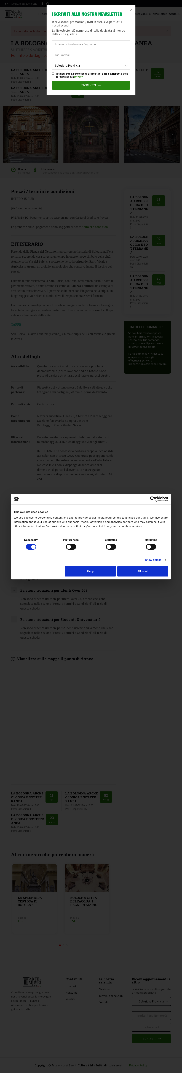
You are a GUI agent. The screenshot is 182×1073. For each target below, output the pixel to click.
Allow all (142, 571)
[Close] (130, 10)
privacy (78, 76)
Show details (153, 559)
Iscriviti (91, 85)
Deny (90, 571)
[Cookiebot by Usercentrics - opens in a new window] (152, 499)
